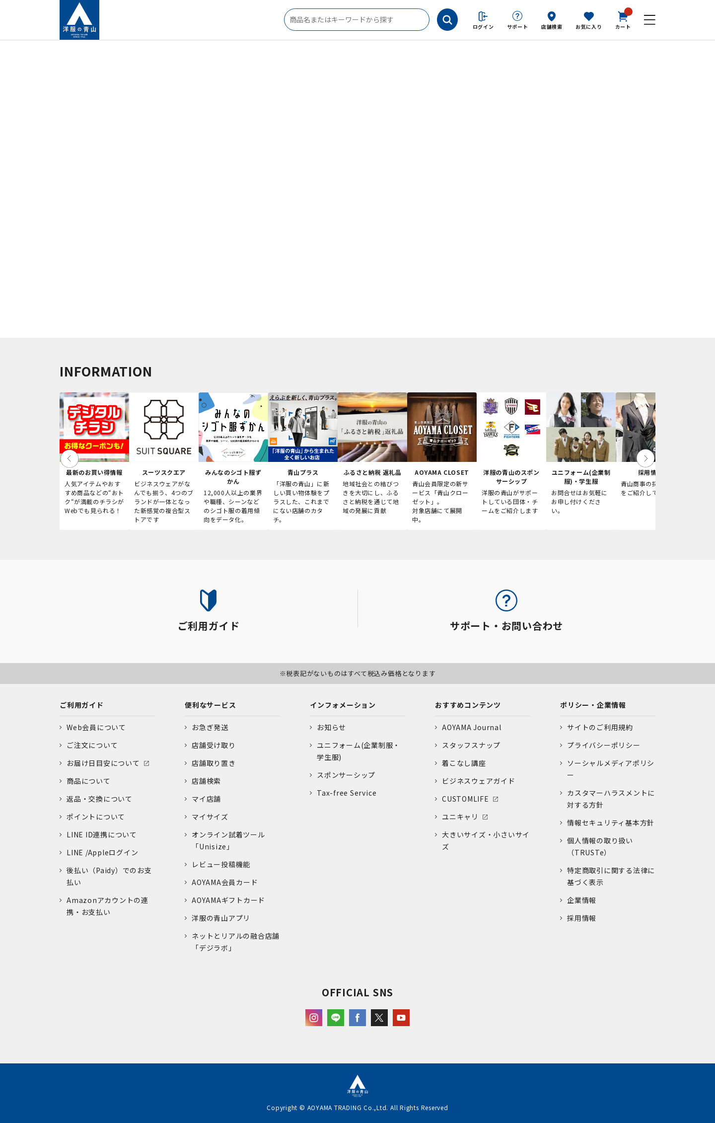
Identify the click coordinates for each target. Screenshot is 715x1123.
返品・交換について (100, 799)
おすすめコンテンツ (468, 705)
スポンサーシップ (346, 775)
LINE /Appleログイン (103, 852)
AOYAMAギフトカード (228, 900)
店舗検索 (552, 26)
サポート (517, 26)
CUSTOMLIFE (465, 799)
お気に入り (588, 26)
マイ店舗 (206, 799)
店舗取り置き (214, 763)
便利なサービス (210, 705)
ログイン (483, 26)
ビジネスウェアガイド (478, 781)
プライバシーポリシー (604, 745)
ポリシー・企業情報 (593, 705)
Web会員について (96, 727)
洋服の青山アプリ (221, 918)
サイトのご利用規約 (600, 727)
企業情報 (581, 900)
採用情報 (581, 918)
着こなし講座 (464, 763)
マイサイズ (210, 817)
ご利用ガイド (82, 705)
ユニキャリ (460, 817)
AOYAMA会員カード (225, 882)
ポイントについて (96, 817)
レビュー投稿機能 (221, 864)
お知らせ (331, 727)
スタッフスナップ (471, 745)
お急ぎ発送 (210, 727)
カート (623, 19)
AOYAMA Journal (471, 727)
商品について (89, 781)
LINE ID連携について (102, 834)
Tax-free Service (346, 793)
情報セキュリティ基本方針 (610, 822)
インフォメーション (343, 705)
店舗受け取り (214, 745)
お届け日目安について (103, 763)
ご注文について (92, 745)
